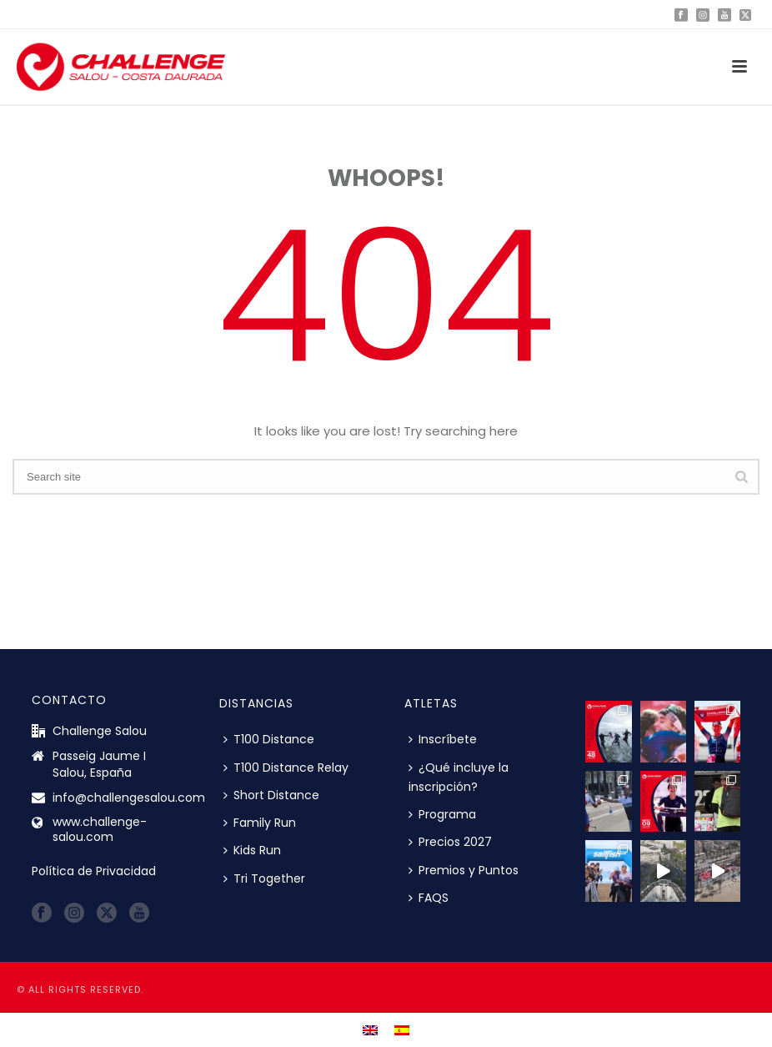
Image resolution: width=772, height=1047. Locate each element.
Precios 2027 (450, 841)
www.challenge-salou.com (100, 829)
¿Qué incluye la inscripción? (459, 777)
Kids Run (252, 850)
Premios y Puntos (464, 870)
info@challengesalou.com (129, 797)
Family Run (259, 822)
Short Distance (271, 795)
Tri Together (264, 878)
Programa (442, 814)
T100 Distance (268, 739)
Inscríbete (443, 739)
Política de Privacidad (94, 871)
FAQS (429, 897)
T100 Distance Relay (285, 767)
